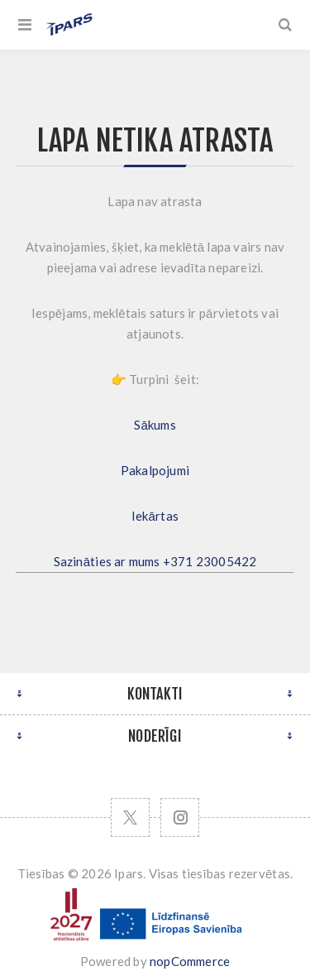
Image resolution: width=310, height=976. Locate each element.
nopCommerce (190, 961)
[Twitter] (130, 817)
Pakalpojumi (155, 470)
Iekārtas (155, 515)
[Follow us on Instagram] (179, 817)
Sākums (155, 424)
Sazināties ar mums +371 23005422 (155, 561)
